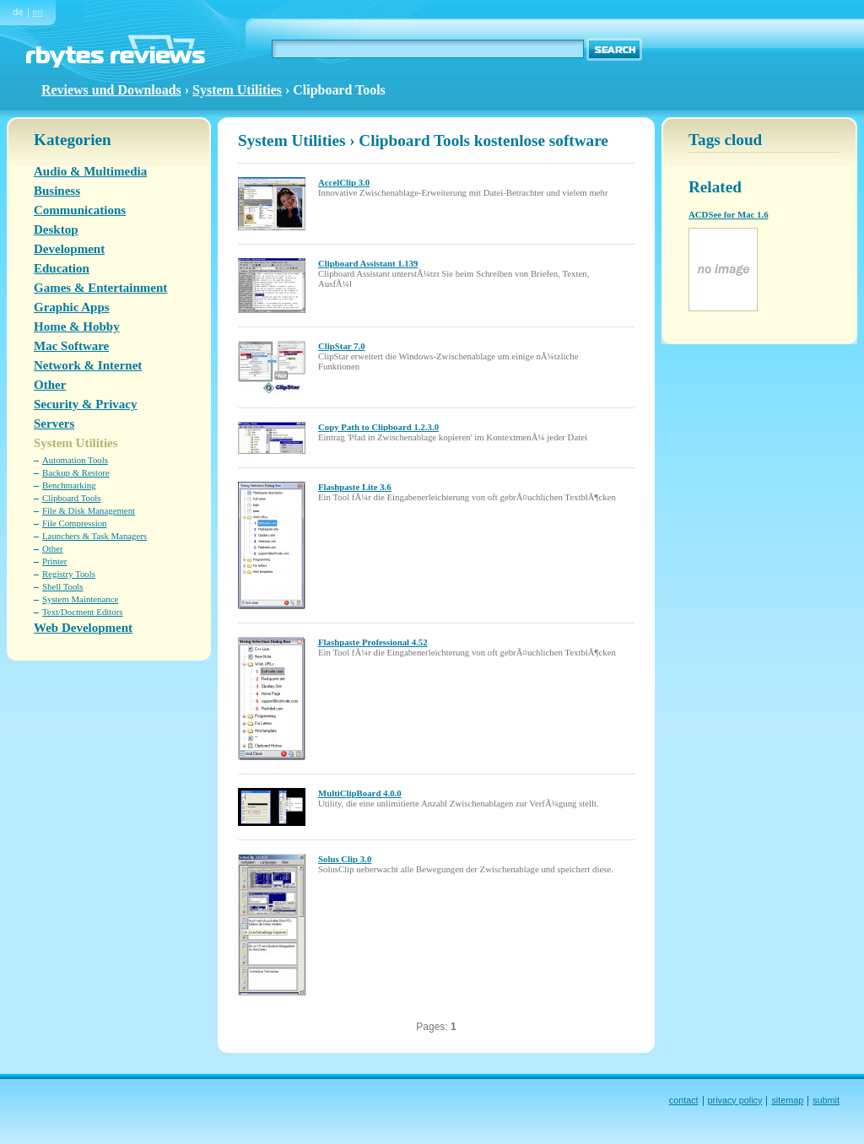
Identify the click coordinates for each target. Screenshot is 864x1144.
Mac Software (71, 346)
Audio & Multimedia (90, 171)
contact (684, 1100)
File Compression (74, 523)
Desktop (56, 229)
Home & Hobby (77, 326)
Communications (80, 210)
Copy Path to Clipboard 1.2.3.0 (378, 427)
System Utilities (237, 90)
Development (69, 249)
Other (50, 384)
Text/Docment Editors (82, 612)
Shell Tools (63, 586)
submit (826, 1100)
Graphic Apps (72, 307)
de (18, 12)
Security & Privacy (85, 404)
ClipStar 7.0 (341, 346)
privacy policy (735, 1100)
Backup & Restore (76, 472)
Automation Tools (75, 460)
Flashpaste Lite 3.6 (355, 487)
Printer (54, 561)
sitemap (787, 1100)
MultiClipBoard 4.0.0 (360, 793)
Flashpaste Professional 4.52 (373, 642)
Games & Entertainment (100, 287)
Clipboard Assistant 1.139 (368, 263)
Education (61, 268)
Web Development (83, 627)
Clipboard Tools (71, 498)
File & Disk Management (88, 510)
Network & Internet (88, 365)
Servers (54, 423)
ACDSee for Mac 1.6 (728, 214)
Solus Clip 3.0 (344, 859)
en (38, 12)
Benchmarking (69, 485)
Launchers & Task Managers (94, 536)
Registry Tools (68, 574)
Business (57, 190)
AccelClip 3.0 (344, 182)
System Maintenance (80, 599)
